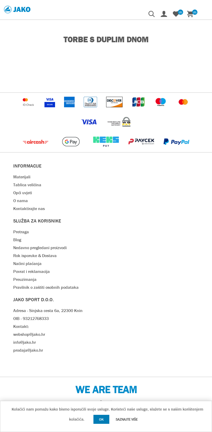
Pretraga (21, 232)
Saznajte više (127, 419)
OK (101, 419)
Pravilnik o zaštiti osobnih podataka (46, 287)
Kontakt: (21, 326)
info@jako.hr (24, 342)
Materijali (21, 177)
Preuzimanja (25, 279)
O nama (20, 200)
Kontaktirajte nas (29, 208)
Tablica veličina (27, 185)
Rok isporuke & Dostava (35, 255)
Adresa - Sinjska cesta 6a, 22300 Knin (48, 310)
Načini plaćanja (27, 263)
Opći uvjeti (22, 193)
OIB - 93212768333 (31, 318)
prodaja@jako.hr (28, 350)
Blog (17, 240)
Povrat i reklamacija (31, 271)
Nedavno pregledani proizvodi (40, 247)
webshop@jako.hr (29, 334)
